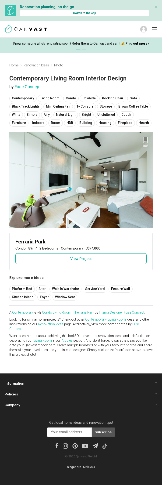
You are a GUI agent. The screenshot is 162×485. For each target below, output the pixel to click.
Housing (105, 123)
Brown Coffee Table (133, 106)
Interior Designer (111, 312)
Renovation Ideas (36, 65)
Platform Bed (22, 289)
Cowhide (89, 98)
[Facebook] (57, 445)
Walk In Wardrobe (65, 289)
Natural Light (65, 114)
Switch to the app (84, 13)
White (16, 114)
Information (14, 383)
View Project (81, 259)
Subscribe (103, 432)
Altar (42, 289)
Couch (126, 114)
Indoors (38, 123)
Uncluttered (106, 114)
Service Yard (95, 289)
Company (12, 405)
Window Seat (65, 297)
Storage (106, 106)
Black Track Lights (26, 106)
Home (13, 65)
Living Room (50, 98)
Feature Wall (120, 289)
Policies (11, 394)
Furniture (19, 123)
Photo (58, 65)
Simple (32, 114)
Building (85, 123)
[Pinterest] (75, 446)
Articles (67, 340)
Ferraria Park (84, 312)
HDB (70, 123)
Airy (47, 114)
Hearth (144, 123)
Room (55, 123)
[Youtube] (85, 446)
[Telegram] (95, 445)
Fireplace (125, 123)
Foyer (44, 297)
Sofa (133, 98)
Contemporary (23, 98)
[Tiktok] (104, 446)
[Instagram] (65, 446)
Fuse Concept (28, 86)
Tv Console (85, 106)
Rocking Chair (112, 98)
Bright (86, 114)
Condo (71, 98)
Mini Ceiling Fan (58, 106)
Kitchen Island (23, 297)
